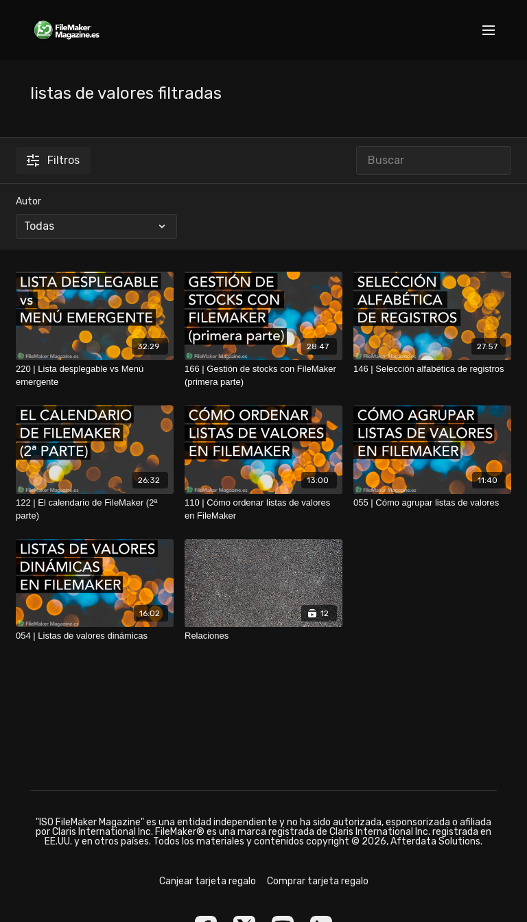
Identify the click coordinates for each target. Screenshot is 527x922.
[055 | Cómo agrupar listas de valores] (432, 503)
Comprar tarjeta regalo (317, 881)
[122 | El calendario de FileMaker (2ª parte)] (95, 509)
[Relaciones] (263, 636)
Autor (28, 201)
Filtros (53, 160)
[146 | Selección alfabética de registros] (432, 369)
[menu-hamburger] (488, 30)
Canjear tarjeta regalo (207, 881)
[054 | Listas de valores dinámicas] (95, 636)
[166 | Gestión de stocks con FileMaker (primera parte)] (263, 375)
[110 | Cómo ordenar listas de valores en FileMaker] (263, 509)
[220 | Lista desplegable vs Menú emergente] (95, 375)
